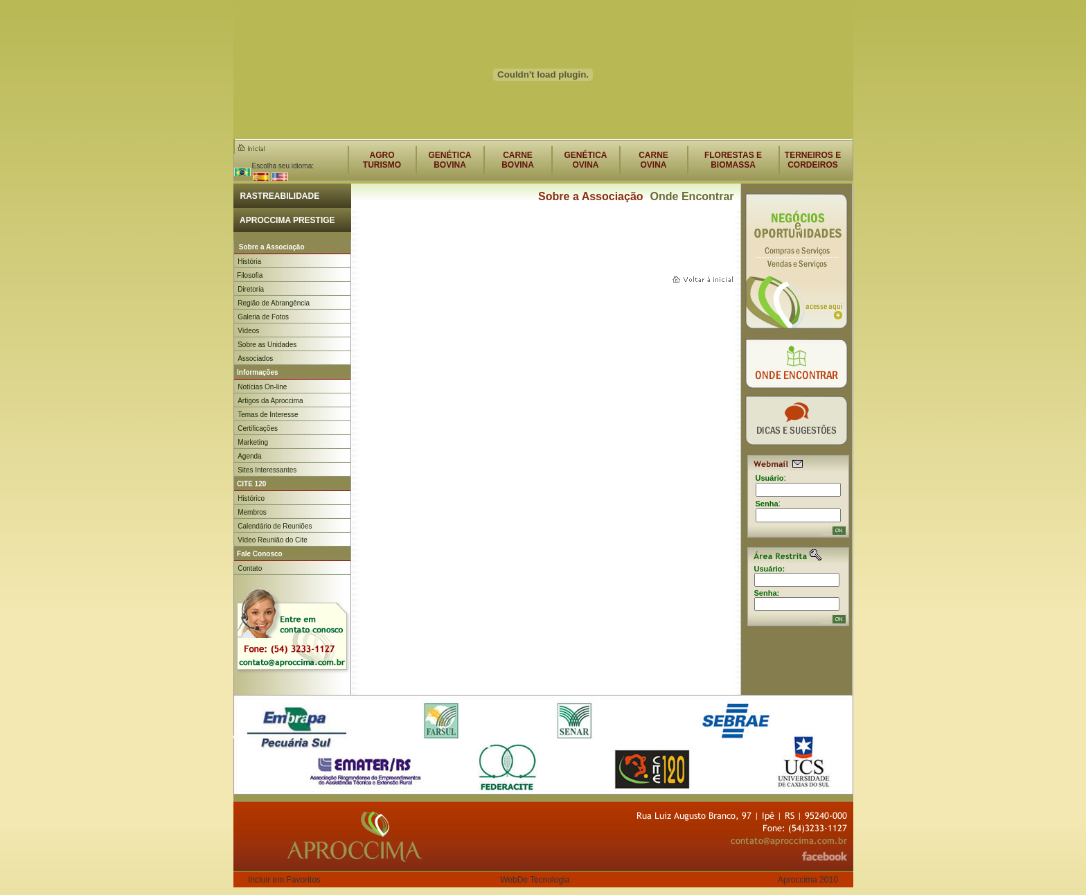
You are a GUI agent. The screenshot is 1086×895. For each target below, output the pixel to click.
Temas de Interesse (268, 414)
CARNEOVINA (653, 160)
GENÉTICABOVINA (449, 160)
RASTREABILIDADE (276, 196)
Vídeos (248, 331)
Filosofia (248, 275)
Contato (250, 568)
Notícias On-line (262, 387)
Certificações (258, 428)
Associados (255, 358)
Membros (252, 512)
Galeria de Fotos (263, 317)
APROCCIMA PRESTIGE (284, 220)
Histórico (251, 498)
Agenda (249, 456)
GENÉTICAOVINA (585, 160)
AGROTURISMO (382, 160)
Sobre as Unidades (267, 344)
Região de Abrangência (274, 303)
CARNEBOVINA (517, 160)
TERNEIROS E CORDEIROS (813, 160)
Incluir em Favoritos (284, 880)
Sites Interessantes (267, 470)
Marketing (253, 442)
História (249, 261)
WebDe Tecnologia (534, 880)
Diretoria (251, 289)
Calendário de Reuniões (275, 526)
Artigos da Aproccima (270, 401)
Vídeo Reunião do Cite (273, 540)
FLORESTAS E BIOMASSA (733, 160)
